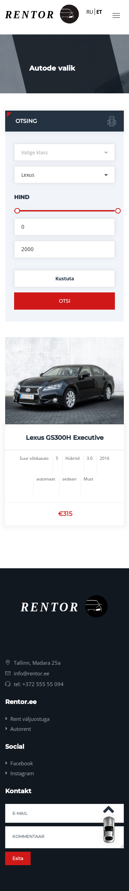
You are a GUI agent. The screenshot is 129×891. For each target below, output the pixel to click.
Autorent (20, 728)
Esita (17, 858)
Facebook (21, 763)
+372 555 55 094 (43, 684)
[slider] (17, 211)
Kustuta (64, 278)
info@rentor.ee (31, 673)
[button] (64, 152)
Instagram (22, 773)
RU (89, 11)
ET (99, 11)
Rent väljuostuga (30, 718)
